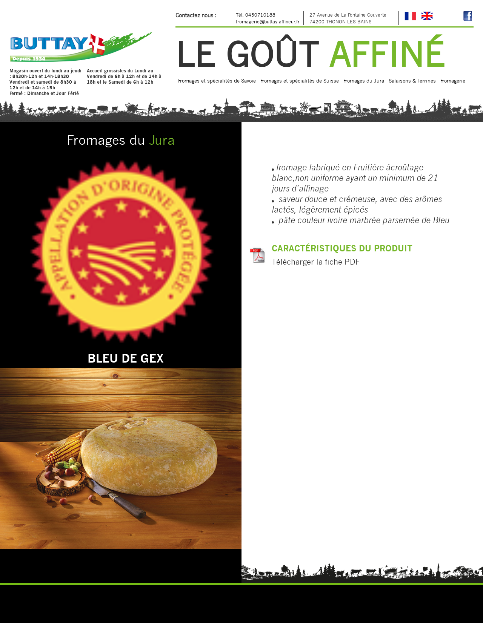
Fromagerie (452, 80)
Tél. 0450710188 (255, 14)
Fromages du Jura (363, 80)
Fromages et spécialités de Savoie (217, 80)
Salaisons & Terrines (412, 80)
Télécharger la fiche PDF (316, 261)
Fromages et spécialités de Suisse (299, 80)
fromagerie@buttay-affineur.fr (268, 21)
